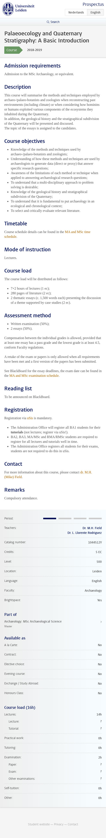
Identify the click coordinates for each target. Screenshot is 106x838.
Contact (73, 824)
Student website (39, 824)
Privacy (58, 824)
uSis (30, 418)
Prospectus (93, 4)
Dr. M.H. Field (92, 528)
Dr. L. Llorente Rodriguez (85, 533)
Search (55, 22)
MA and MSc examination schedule (34, 375)
